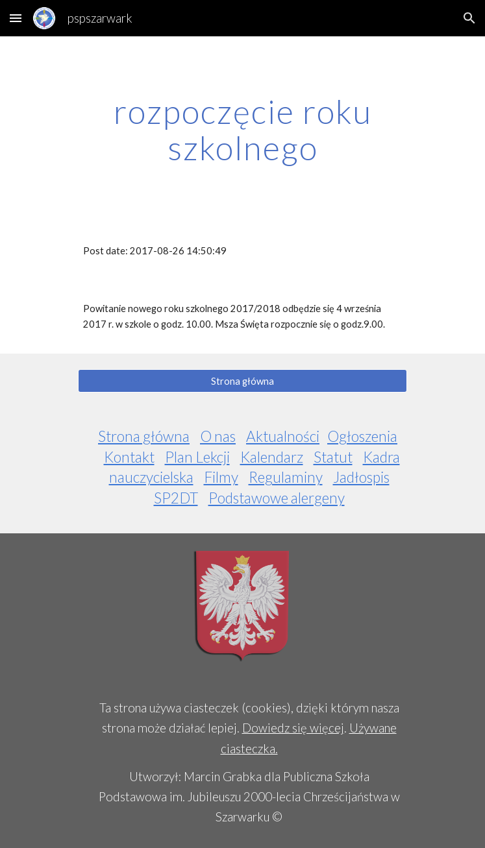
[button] (15, 18)
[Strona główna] (242, 381)
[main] (242, 129)
